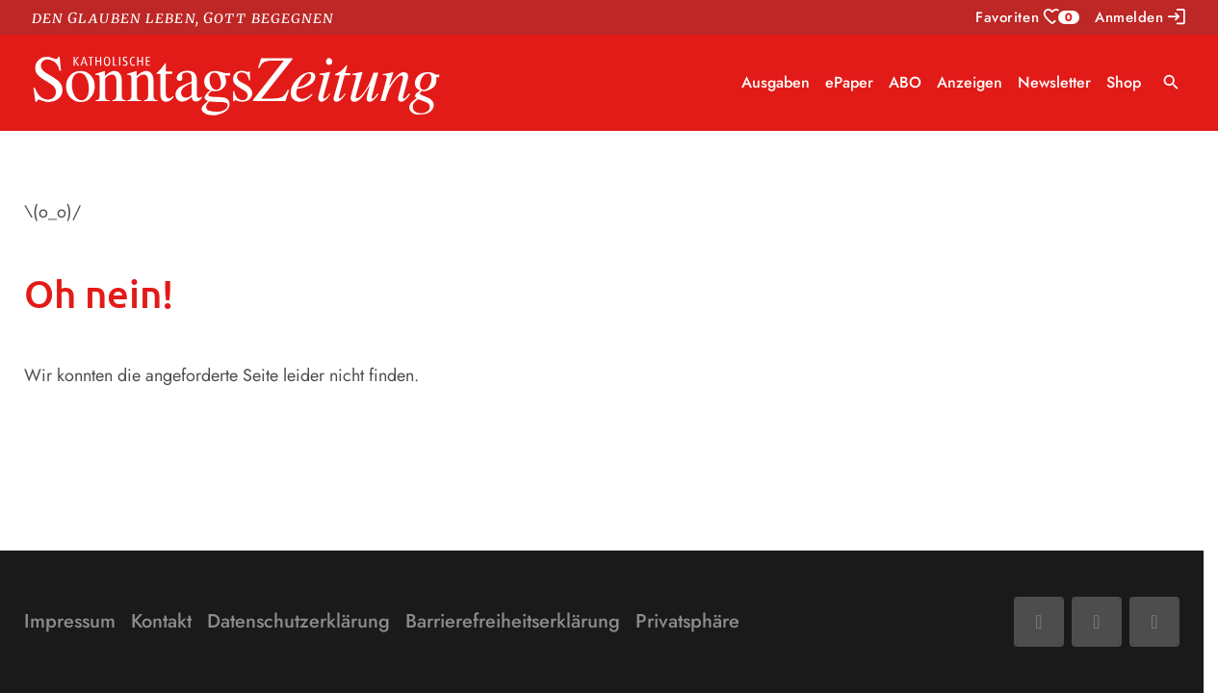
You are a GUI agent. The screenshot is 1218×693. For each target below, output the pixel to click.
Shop (1123, 82)
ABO (905, 82)
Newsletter (1054, 82)
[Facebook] (1039, 622)
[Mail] (1097, 622)
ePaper (849, 82)
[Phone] (1154, 622)
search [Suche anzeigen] (1171, 82)
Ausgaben (775, 82)
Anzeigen (969, 82)
